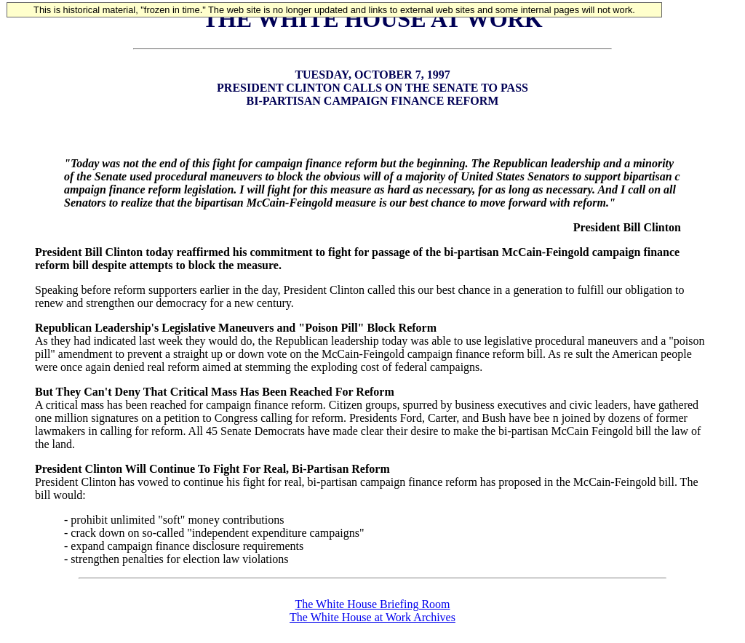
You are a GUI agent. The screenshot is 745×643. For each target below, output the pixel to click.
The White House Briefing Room (372, 604)
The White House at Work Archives (372, 617)
